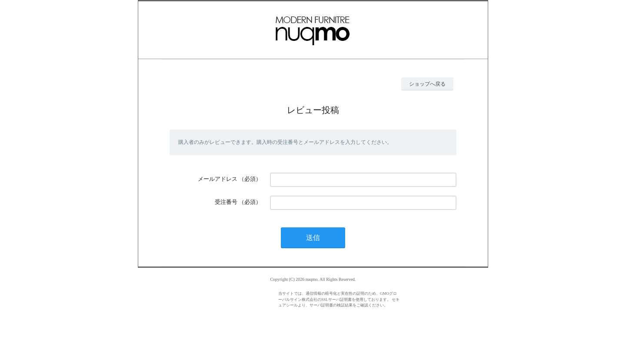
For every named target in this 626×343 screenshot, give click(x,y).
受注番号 (226, 202)
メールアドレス (217, 179)
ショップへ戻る (427, 84)
